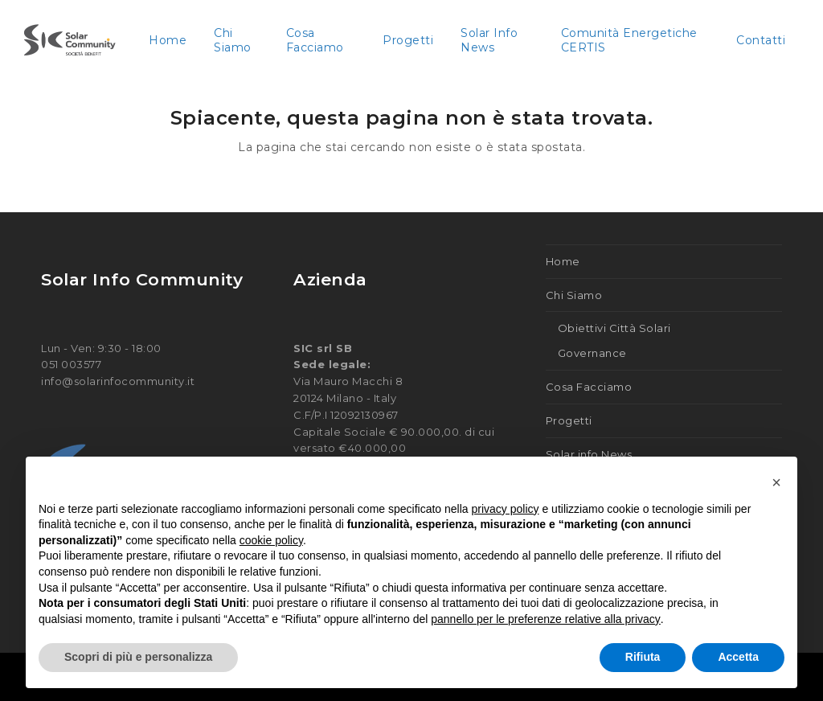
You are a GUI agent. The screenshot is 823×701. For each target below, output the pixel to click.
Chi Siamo (574, 295)
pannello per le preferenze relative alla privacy (546, 619)
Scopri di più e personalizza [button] (138, 656)
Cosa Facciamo (589, 386)
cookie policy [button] (271, 540)
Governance (592, 352)
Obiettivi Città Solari (614, 328)
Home (563, 261)
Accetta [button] (738, 656)
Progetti (569, 420)
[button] (776, 482)
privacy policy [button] (505, 508)
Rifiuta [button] (643, 656)
